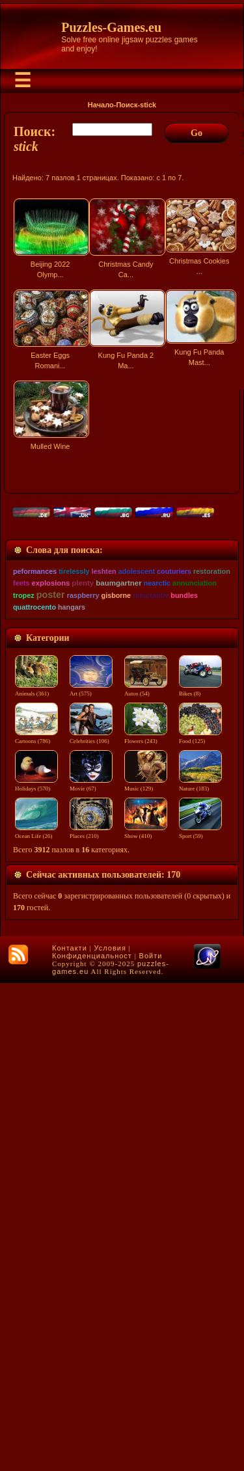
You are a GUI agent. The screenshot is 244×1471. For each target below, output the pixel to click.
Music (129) (147, 1272)
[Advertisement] (122, 600)
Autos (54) (147, 1177)
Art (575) (91, 1177)
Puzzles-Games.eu (111, 27)
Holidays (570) (36, 1272)
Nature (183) (203, 1272)
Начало (101, 105)
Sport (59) (203, 1320)
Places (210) (91, 1320)
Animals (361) (36, 1177)
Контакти (69, 1436)
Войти (151, 1444)
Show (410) (147, 1320)
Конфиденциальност (92, 1444)
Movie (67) (91, 1272)
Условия (110, 1436)
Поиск (126, 105)
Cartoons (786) (36, 1225)
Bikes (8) (203, 1177)
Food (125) (203, 1225)
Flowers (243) (147, 1225)
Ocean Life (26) (36, 1320)
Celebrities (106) (91, 1225)
